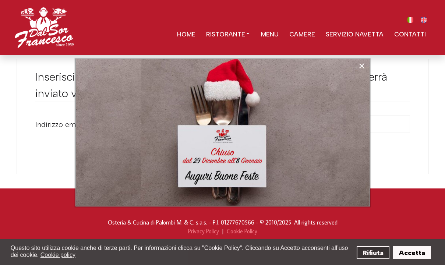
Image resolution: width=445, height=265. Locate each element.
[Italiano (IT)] (410, 19)
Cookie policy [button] (57, 255)
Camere (302, 34)
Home (186, 34)
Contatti (410, 34)
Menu (270, 34)
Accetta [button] (412, 253)
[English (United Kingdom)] (423, 19)
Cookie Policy (242, 231)
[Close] (362, 66)
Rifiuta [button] (373, 253)
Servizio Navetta (355, 34)
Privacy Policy (203, 231)
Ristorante (228, 34)
